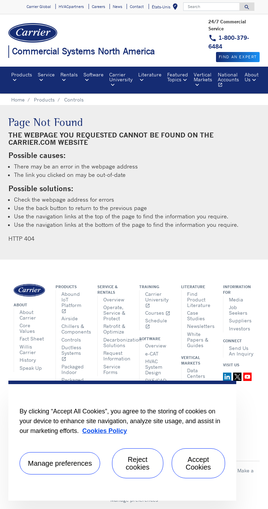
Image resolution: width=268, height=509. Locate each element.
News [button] (117, 6)
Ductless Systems (71, 352)
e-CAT (151, 354)
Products (44, 100)
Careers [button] (98, 6)
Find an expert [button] (238, 56)
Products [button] (21, 74)
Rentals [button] (69, 74)
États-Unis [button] (166, 8)
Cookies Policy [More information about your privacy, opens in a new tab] (104, 430)
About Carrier (28, 315)
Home (18, 100)
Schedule (156, 323)
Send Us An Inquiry (241, 351)
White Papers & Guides (197, 339)
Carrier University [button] (121, 77)
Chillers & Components (74, 329)
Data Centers (196, 373)
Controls (71, 340)
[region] (122, 441)
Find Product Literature (198, 299)
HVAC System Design (153, 366)
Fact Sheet (32, 339)
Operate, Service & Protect (114, 312)
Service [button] (46, 74)
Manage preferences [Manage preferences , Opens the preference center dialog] (60, 463)
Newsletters (200, 326)
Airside (69, 318)
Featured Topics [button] (177, 77)
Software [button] (93, 74)
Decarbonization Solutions (116, 342)
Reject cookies (137, 463)
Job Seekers (238, 310)
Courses (157, 313)
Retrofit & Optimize (114, 329)
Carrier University (157, 299)
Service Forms (111, 369)
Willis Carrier (28, 349)
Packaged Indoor (72, 369)
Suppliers (240, 320)
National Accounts (230, 81)
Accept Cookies (198, 463)
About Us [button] (252, 77)
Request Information (116, 355)
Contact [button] (137, 6)
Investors (239, 328)
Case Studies (196, 315)
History (28, 360)
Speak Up (31, 368)
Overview (113, 299)
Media (236, 299)
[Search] (211, 6)
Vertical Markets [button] (203, 77)
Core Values (27, 328)
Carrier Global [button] (39, 6)
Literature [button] (150, 74)
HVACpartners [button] (71, 6)
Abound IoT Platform (71, 302)
